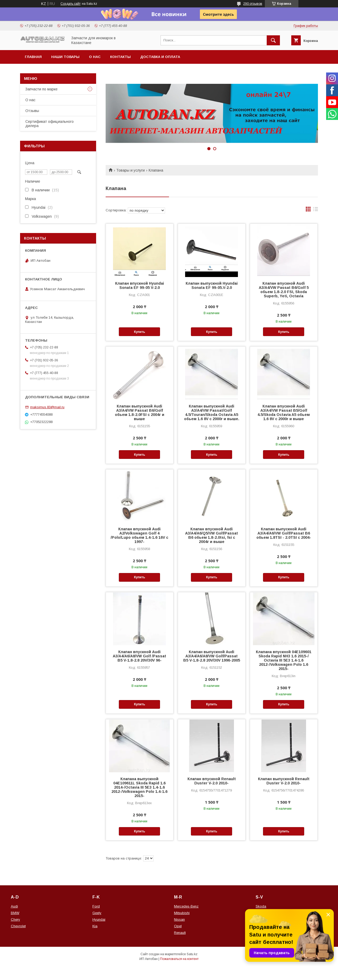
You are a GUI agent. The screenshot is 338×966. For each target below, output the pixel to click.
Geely (96, 913)
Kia (94, 926)
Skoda (261, 906)
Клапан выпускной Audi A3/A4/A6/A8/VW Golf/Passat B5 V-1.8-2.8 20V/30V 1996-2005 (211, 656)
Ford (96, 906)
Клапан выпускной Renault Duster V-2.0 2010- (283, 781)
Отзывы (32, 111)
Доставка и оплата (160, 57)
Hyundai (98, 919)
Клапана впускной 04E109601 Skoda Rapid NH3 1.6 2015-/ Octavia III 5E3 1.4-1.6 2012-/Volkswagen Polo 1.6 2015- (283, 660)
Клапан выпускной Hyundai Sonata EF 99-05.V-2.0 (212, 285)
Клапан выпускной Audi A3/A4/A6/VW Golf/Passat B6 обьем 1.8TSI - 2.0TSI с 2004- (283, 533)
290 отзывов (252, 4)
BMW (15, 913)
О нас (95, 57)
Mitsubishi (182, 913)
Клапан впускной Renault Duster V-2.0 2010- (211, 781)
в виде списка (315, 210)
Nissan (179, 919)
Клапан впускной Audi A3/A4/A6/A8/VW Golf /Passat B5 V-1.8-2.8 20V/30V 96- (139, 656)
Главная (33, 57)
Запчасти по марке (41, 89)
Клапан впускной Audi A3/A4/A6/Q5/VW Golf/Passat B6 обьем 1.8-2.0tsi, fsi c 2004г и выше (211, 535)
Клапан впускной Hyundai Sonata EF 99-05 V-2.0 (139, 285)
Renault (180, 933)
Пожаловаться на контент (179, 959)
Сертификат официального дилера (49, 123)
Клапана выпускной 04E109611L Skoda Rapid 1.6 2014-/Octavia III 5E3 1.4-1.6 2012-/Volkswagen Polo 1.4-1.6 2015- (139, 787)
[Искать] (273, 40)
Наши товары (65, 57)
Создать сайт (70, 4)
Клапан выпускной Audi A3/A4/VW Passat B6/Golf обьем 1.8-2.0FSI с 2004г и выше (139, 412)
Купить (139, 332)
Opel (178, 926)
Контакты (120, 57)
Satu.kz (192, 954)
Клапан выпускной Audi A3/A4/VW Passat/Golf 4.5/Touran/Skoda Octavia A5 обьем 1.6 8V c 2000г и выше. (211, 412)
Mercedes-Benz (186, 906)
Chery (15, 919)
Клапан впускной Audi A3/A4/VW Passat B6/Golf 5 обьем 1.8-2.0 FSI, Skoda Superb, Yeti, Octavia (284, 289)
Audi (14, 906)
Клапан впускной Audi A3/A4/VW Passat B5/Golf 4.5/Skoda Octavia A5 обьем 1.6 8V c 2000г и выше (283, 412)
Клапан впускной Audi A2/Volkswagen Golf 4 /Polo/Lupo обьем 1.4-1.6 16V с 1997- (139, 535)
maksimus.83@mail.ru (47, 407)
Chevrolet (18, 926)
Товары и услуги (130, 170)
